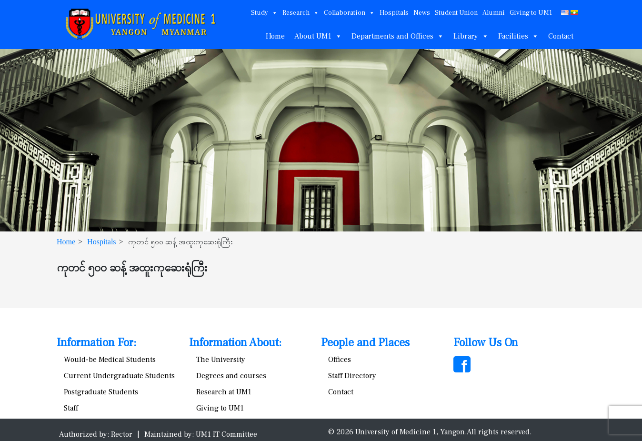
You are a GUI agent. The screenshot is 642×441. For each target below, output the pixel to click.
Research (300, 12)
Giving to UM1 (531, 13)
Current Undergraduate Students (119, 376)
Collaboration (349, 12)
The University (220, 359)
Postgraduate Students (101, 392)
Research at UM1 (223, 392)
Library (471, 36)
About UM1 (318, 36)
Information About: (235, 342)
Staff (71, 408)
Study (264, 12)
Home (275, 36)
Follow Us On (485, 342)
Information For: (96, 342)
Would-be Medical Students (110, 359)
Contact (560, 36)
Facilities (518, 36)
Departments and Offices (397, 36)
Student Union (456, 13)
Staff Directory (352, 376)
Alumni (493, 13)
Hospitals (394, 13)
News (421, 13)
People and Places (365, 342)
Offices (339, 359)
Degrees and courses (231, 376)
